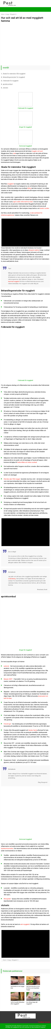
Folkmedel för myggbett (9, 81)
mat (14, 153)
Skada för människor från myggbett (13, 74)
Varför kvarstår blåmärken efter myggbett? (17, 1003)
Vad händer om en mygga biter (17, 987)
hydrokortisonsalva (7, 848)
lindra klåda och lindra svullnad (27, 462)
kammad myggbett (13, 281)
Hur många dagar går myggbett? (31, 1003)
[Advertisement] (25, 36)
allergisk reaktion (33, 250)
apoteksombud (6, 84)
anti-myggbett (24, 924)
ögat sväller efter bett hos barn (23, 202)
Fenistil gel (7, 724)
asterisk (6, 666)
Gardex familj (32, 730)
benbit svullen (44, 208)
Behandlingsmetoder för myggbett (13, 77)
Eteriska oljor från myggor (12, 479)
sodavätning (12, 578)
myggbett (11, 184)
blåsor (29, 188)
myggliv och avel (37, 151)
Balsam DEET (8, 679)
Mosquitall (7, 899)
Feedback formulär (44, 1022)
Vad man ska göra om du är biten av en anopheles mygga (33, 988)
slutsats (4, 88)
